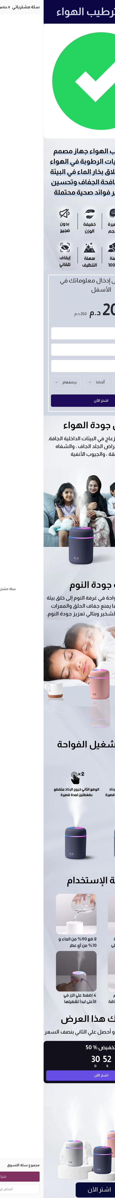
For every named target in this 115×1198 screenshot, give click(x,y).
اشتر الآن (57, 400)
